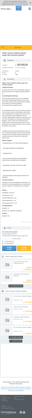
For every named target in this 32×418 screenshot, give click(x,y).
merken (18, 47)
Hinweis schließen (30, 2)
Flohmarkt (3, 389)
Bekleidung (11, 390)
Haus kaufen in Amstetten (15, 341)
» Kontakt (3, 396)
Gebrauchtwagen (19, 389)
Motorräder (28, 389)
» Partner (3, 405)
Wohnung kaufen (20, 387)
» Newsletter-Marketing (6, 406)
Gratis (19, 8)
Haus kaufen (10, 389)
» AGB (15, 397)
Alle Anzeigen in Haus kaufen (16, 337)
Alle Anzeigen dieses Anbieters (15, 286)
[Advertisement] (16, 28)
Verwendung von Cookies (20, 4)
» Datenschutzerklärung (19, 396)
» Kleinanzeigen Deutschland (7, 408)
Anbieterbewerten (24, 248)
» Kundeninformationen (19, 399)
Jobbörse (28, 387)
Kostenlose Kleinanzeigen (8, 387)
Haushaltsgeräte (19, 390)
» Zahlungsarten (4, 400)
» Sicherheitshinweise (6, 397)
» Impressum (4, 399)
